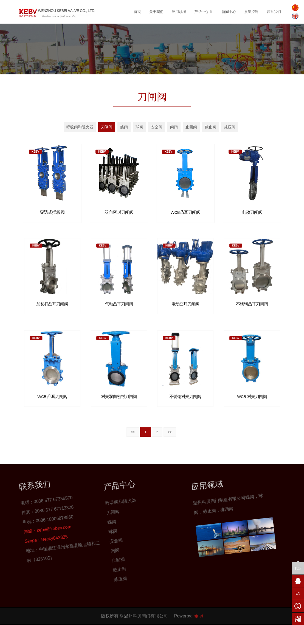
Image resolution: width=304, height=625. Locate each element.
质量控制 (251, 12)
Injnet (197, 608)
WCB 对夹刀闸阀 (251, 384)
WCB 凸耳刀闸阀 (52, 384)
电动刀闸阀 (252, 211)
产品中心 (203, 12)
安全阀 (156, 127)
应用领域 (179, 12)
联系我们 (274, 12)
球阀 (139, 127)
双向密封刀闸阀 (119, 211)
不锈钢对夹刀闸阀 (185, 384)
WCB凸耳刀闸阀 (185, 211)
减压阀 (229, 127)
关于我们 (156, 12)
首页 (137, 12)
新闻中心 (229, 12)
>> (170, 432)
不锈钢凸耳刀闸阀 (252, 292)
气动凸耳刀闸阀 (119, 292)
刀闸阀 (106, 127)
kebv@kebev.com (17, 530)
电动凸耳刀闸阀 (185, 292)
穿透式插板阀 (52, 211)
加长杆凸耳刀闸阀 (52, 292)
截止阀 (210, 127)
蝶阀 (124, 127)
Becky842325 (26, 533)
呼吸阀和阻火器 (79, 127)
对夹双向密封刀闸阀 (118, 384)
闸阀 (174, 127)
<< (133, 432)
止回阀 (191, 127)
